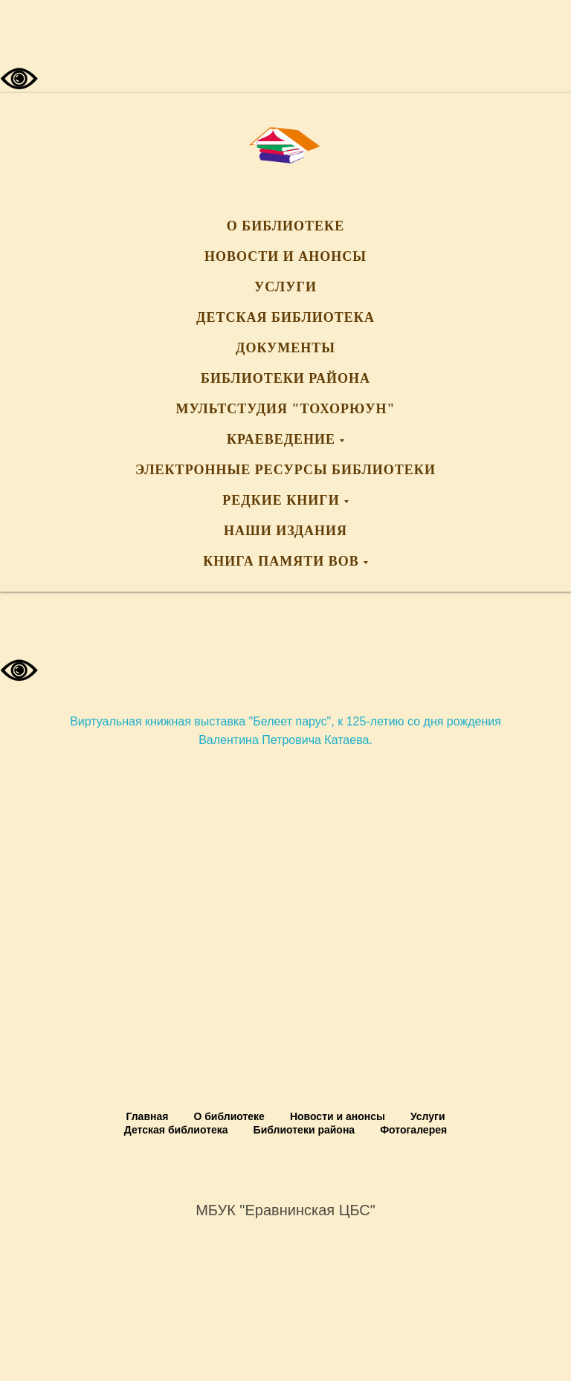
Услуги (285, 286)
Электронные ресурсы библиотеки (285, 469)
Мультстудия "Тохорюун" (286, 408)
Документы (285, 347)
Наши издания (285, 530)
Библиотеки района (285, 378)
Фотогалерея (413, 1130)
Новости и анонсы (285, 256)
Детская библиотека (285, 317)
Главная (147, 1116)
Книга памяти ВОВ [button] (281, 561)
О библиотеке (285, 226)
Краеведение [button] (281, 439)
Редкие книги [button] (280, 500)
